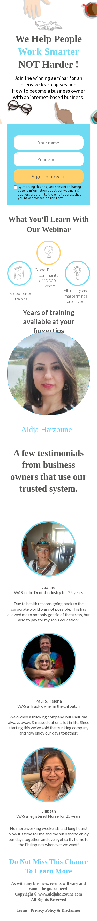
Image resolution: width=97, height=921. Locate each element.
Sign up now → (49, 176)
